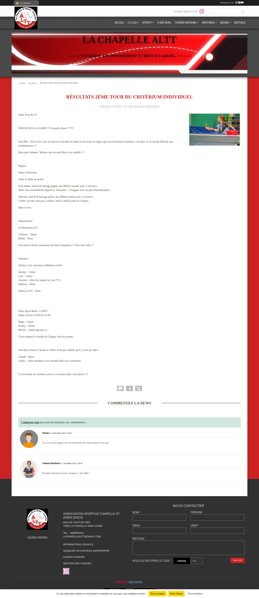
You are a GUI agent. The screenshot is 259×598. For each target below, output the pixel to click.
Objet (195, 525)
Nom (136, 512)
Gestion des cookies (77, 563)
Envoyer (237, 560)
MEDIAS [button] (224, 22)
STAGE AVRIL (164, 22)
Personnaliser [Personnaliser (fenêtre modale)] (195, 593)
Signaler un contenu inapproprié (86, 550)
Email (137, 525)
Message (139, 538)
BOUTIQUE (239, 22)
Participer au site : (232, 3)
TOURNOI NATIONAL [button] (186, 22)
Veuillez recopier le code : (152, 561)
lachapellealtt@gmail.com (82, 536)
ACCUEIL (119, 22)
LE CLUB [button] (132, 22)
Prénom (197, 512)
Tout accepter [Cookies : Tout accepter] (157, 593)
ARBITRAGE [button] (208, 22)
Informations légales (78, 544)
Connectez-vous (30, 422)
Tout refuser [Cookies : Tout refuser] (176, 593)
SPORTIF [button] (147, 22)
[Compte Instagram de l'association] (202, 11)
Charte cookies (74, 557)
